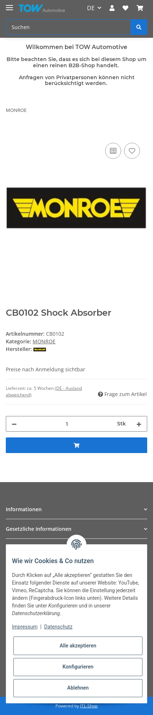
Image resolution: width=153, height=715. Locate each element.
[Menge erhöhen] (139, 423)
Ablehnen (77, 688)
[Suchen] (68, 27)
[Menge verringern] (14, 423)
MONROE (44, 341)
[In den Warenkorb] (11, 133)
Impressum (24, 627)
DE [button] (91, 8)
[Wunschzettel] (125, 8)
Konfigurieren (77, 667)
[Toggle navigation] (9, 4)
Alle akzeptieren (77, 646)
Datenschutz (58, 627)
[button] (112, 8)
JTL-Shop (89, 706)
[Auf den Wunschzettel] (132, 151)
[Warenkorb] (140, 8)
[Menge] (67, 423)
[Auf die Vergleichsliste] (113, 151)
